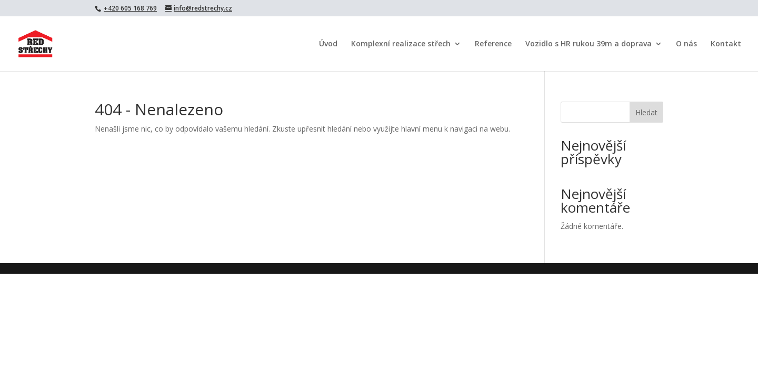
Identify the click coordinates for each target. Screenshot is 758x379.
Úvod (328, 44)
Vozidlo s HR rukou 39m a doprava (588, 44)
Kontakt (726, 44)
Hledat (646, 112)
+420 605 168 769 (130, 8)
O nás (686, 44)
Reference (493, 44)
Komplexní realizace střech (401, 44)
